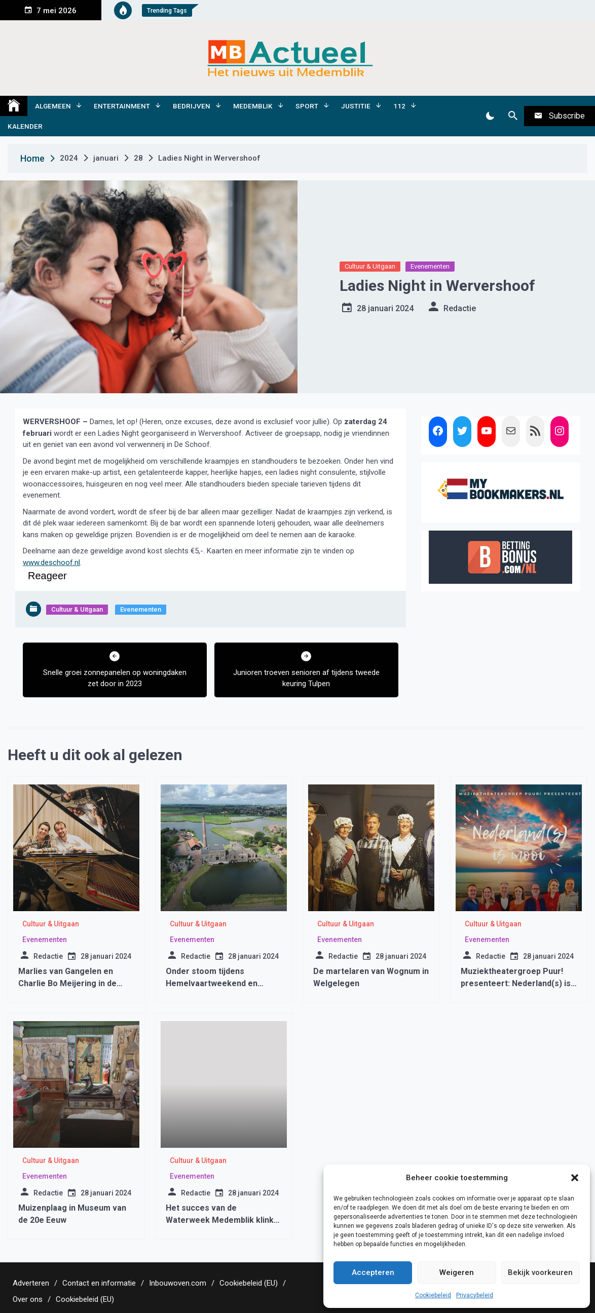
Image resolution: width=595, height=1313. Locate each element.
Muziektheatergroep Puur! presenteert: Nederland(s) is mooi (516, 983)
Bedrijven (191, 106)
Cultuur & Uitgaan (370, 266)
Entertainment (122, 106)
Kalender (25, 126)
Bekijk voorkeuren (540, 1272)
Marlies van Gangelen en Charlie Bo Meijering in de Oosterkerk (67, 983)
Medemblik (253, 106)
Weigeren (456, 1272)
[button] (575, 1178)
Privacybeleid (474, 1295)
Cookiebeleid (433, 1295)
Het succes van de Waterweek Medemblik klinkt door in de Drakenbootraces (221, 1220)
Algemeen (53, 106)
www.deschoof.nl (51, 562)
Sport (306, 106)
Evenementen (430, 266)
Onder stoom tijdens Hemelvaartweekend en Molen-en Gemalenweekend (219, 983)
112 (399, 106)
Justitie (355, 106)
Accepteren (373, 1272)
